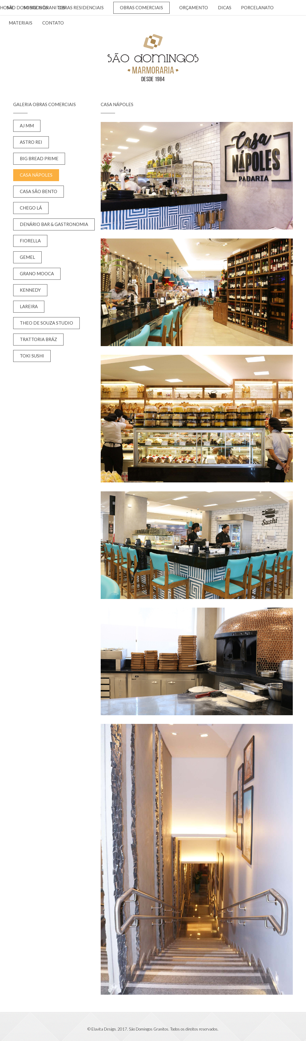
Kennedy (30, 290)
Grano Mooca (37, 273)
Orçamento (193, 7)
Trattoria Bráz (38, 339)
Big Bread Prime (39, 158)
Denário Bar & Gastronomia (54, 224)
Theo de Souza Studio (46, 322)
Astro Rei (31, 142)
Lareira (29, 306)
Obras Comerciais (141, 7)
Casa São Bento (38, 191)
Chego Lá (31, 207)
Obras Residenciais (81, 7)
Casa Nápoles (36, 175)
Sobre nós (35, 7)
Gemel (27, 257)
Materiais (20, 22)
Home (7, 7)
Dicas (224, 7)
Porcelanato (257, 7)
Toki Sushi (32, 355)
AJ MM (27, 125)
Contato (53, 22)
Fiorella (30, 240)
